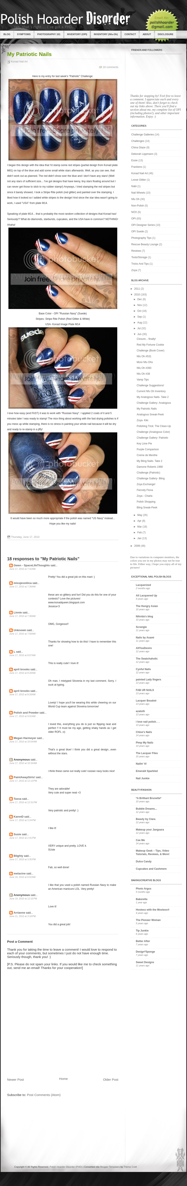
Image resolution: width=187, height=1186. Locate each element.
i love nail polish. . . (148, 721)
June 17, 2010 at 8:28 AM (22, 673)
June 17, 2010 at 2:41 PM (22, 838)
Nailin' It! (141, 763)
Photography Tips (141, 237)
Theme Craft (130, 1167)
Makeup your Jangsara (150, 829)
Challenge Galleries (142, 134)
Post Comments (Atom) (44, 1095)
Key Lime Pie (144, 443)
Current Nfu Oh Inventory (151, 391)
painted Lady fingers (148, 679)
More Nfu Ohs (145, 362)
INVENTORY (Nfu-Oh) (106, 34)
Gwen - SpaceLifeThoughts (32, 565)
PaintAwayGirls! (24, 777)
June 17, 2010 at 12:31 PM (23, 802)
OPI (133, 218)
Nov (140, 305)
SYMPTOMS (24, 34)
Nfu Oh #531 (144, 356)
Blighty (18, 855)
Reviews (136, 250)
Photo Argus (143, 888)
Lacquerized (143, 585)
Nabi (134, 186)
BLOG (6, 34)
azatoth (140, 711)
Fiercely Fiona (145, 490)
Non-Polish (137, 205)
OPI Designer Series (143, 225)
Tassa (17, 798)
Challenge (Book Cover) (150, 350)
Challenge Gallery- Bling (151, 478)
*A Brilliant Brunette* (148, 798)
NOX (134, 212)
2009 (137, 545)
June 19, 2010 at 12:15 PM (23, 898)
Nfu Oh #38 (143, 373)
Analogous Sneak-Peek (150, 414)
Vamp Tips (143, 379)
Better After (143, 941)
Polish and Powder (26, 712)
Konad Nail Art (19, 61)
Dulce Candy (144, 861)
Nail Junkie (142, 778)
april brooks (22, 669)
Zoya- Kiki (142, 420)
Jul (139, 328)
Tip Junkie (142, 930)
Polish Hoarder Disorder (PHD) (65, 1167)
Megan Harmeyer (25, 738)
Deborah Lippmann (142, 153)
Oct (139, 310)
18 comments (110, 67)
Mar (140, 526)
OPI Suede (137, 231)
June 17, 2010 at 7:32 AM (22, 569)
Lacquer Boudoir (146, 700)
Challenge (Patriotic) (148, 472)
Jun (139, 334)
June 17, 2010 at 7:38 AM (22, 586)
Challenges (137, 141)
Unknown (20, 630)
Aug (140, 322)
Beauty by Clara (145, 819)
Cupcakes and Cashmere (151, 868)
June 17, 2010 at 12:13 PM (23, 780)
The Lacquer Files (147, 753)
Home (63, 1078)
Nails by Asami (145, 637)
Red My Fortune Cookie (150, 344)
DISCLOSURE (165, 34)
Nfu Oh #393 (144, 367)
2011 (137, 288)
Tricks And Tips (140, 263)
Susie (17, 834)
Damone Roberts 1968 (150, 466)
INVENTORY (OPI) (77, 34)
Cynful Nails (143, 669)
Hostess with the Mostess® (153, 909)
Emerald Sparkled (147, 771)
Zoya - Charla (144, 495)
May (140, 515)
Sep (140, 316)
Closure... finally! (146, 338)
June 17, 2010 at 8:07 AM (22, 655)
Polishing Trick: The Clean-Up (154, 426)
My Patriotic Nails (29, 54)
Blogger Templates (110, 1167)
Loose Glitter (138, 179)
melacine (20, 873)
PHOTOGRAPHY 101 (48, 34)
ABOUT (147, 34)
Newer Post (15, 1079)
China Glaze (138, 147)
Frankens (136, 166)
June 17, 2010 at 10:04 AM (23, 741)
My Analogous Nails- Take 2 (153, 397)
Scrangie (141, 627)
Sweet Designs (145, 962)
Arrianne (19, 912)
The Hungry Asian (147, 606)
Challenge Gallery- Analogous (154, 402)
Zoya (134, 270)
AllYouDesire (144, 648)
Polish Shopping (146, 501)
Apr (139, 520)
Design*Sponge (145, 951)
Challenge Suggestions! (150, 385)
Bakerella (141, 899)
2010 (137, 294)
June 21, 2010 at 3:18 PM (22, 916)
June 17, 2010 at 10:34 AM (23, 763)
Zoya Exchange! (146, 484)
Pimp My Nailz (144, 742)
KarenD (19, 816)
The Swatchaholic (147, 658)
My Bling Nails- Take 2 (149, 461)
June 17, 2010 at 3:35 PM (22, 859)
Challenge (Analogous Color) (153, 431)
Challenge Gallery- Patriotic (152, 437)
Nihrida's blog (144, 616)
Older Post (110, 1079)
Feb (140, 532)
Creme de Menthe (147, 455)
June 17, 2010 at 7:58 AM (22, 633)
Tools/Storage (139, 257)
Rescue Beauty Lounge (144, 244)
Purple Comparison (148, 449)
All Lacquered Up (146, 595)
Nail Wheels (138, 192)
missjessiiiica (23, 583)
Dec (140, 299)
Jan (139, 538)
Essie (134, 160)
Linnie (18, 612)
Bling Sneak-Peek (147, 507)
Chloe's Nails (144, 732)
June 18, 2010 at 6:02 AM (22, 877)
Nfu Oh (135, 199)
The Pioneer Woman (148, 920)
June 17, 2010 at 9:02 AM (22, 716)
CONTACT (130, 34)
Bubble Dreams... (146, 808)
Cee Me (140, 840)
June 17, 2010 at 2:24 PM (22, 820)
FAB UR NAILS (145, 690)
